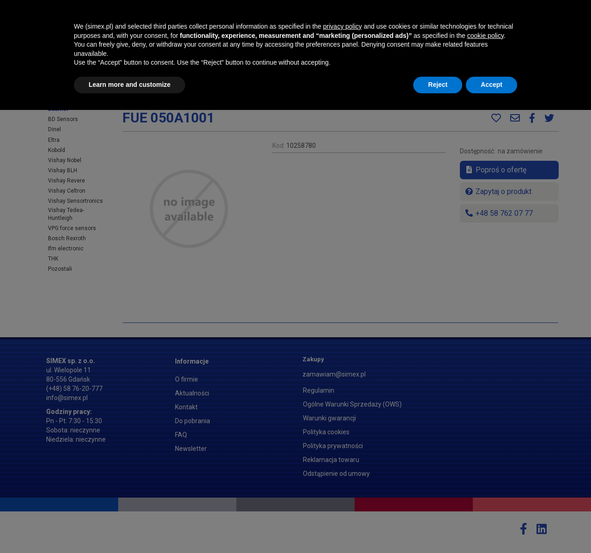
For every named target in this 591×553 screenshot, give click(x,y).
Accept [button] (491, 527)
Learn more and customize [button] (129, 527)
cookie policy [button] (485, 478)
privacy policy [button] (342, 469)
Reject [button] (437, 527)
